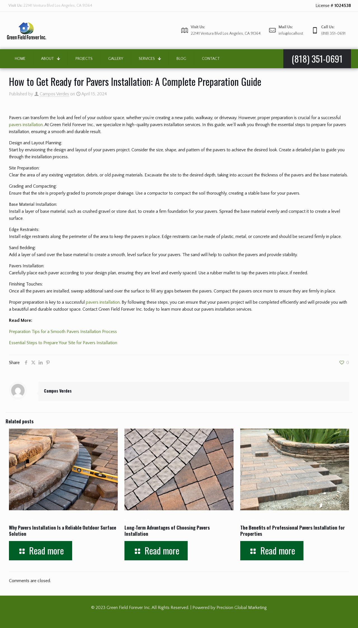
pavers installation (26, 124)
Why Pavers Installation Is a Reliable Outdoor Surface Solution (62, 530)
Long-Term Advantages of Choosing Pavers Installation (167, 530)
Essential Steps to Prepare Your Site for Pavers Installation (63, 342)
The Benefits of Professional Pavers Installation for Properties (292, 530)
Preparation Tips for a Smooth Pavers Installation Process (63, 331)
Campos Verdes (54, 93)
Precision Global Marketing (241, 607)
